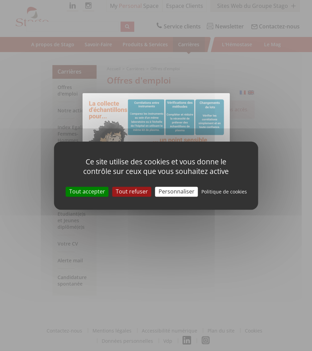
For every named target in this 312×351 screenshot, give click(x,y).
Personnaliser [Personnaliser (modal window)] (177, 191)
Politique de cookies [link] (224, 191)
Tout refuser (132, 191)
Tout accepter (87, 191)
